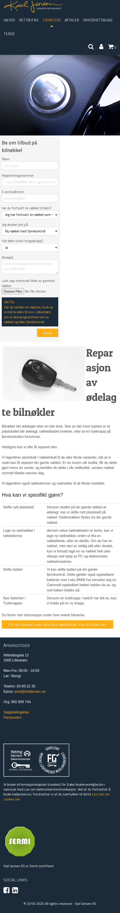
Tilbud (9, 33)
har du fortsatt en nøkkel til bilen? (27, 208)
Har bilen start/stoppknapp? (23, 240)
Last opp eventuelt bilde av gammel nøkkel (28, 283)
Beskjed (7, 257)
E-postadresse (13, 191)
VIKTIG (9, 302)
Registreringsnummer (18, 175)
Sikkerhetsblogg (97, 19)
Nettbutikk (29, 19)
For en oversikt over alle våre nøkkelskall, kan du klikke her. (57, 624)
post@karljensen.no (30, 691)
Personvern (12, 717)
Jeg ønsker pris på (15, 224)
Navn (5, 158)
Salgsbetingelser (16, 712)
